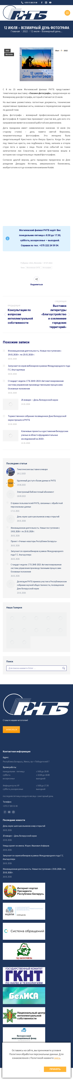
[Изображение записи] (4, 351)
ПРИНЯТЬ (55, 1069)
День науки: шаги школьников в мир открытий (38, 516)
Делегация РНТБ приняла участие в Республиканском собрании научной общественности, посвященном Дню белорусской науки (42, 585)
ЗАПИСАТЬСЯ (11, 729)
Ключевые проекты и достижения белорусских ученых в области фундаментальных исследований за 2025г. (44, 435)
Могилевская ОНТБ (33, 267)
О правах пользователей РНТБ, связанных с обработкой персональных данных (37, 505)
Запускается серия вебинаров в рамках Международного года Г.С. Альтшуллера (39, 367)
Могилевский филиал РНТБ (34, 230)
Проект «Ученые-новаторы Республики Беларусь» (34, 541)
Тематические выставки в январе (32, 469)
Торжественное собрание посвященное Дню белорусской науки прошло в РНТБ (37, 418)
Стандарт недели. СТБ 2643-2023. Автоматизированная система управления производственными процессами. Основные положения (36, 384)
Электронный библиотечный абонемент (35, 492)
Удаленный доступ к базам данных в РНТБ (36, 480)
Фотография (47, 267)
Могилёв (9, 54)
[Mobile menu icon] (67, 13)
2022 (7, 51)
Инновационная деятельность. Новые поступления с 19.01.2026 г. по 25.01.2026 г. (34, 352)
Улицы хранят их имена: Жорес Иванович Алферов (26, 845)
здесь (57, 1058)
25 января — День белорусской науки (39, 399)
